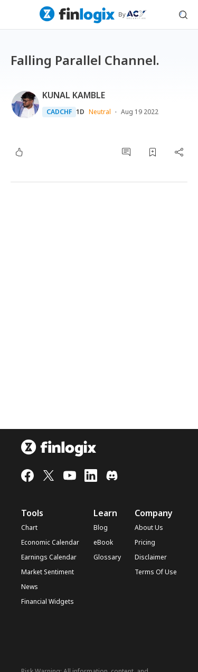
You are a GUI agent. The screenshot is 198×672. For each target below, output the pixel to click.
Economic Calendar (50, 542)
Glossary (107, 557)
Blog (100, 528)
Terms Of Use (156, 572)
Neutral (100, 111)
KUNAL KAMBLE (73, 95)
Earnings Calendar (49, 557)
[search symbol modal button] (183, 14)
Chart (29, 528)
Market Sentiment (47, 572)
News (29, 587)
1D (80, 112)
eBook (103, 542)
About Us (149, 528)
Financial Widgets (47, 602)
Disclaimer (151, 557)
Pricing (145, 542)
